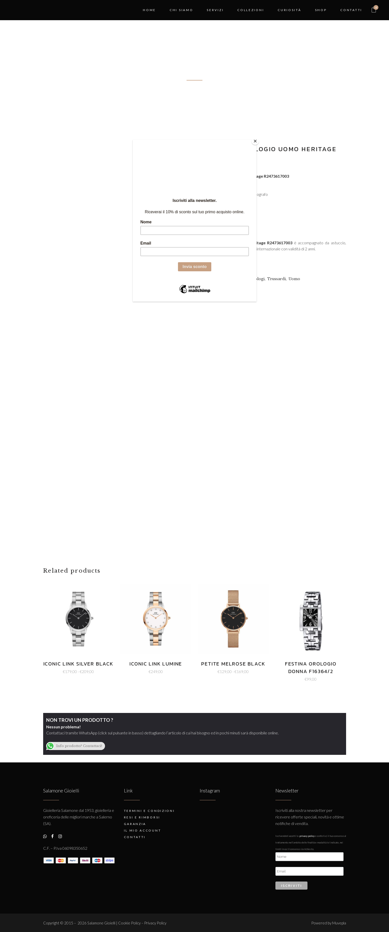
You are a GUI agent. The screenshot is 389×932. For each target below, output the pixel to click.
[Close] (255, 141)
